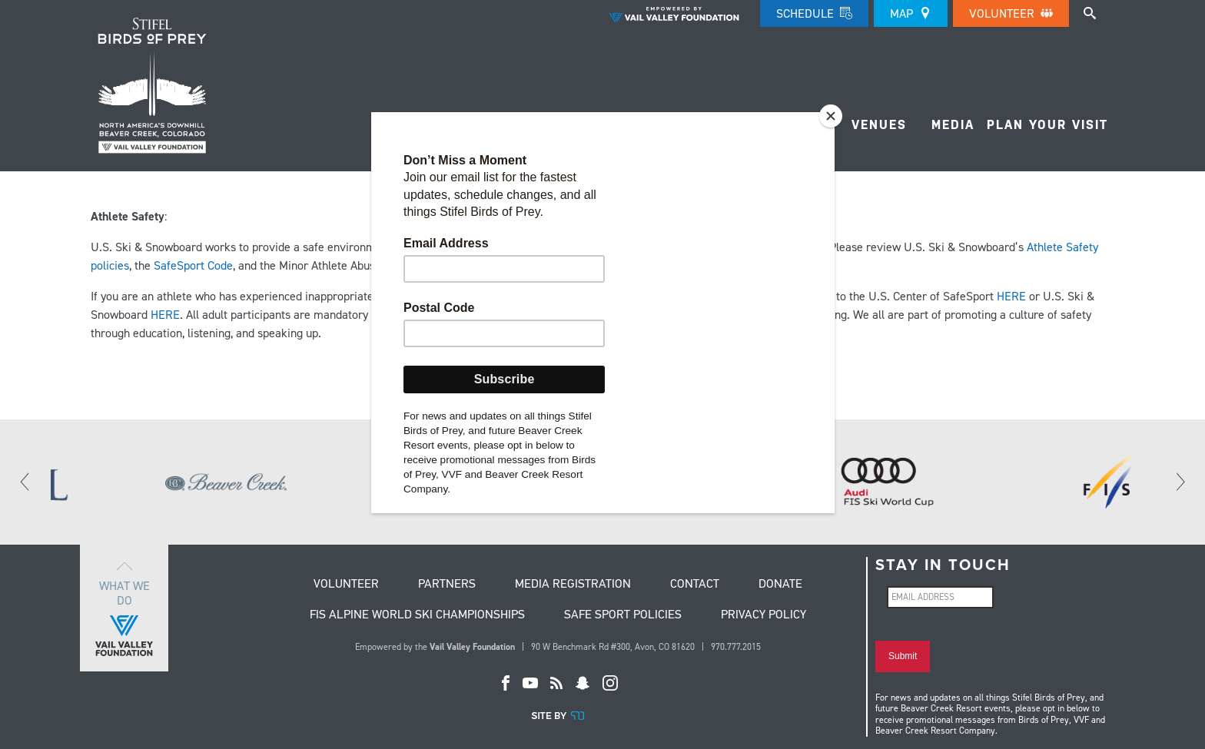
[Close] (830, 116)
